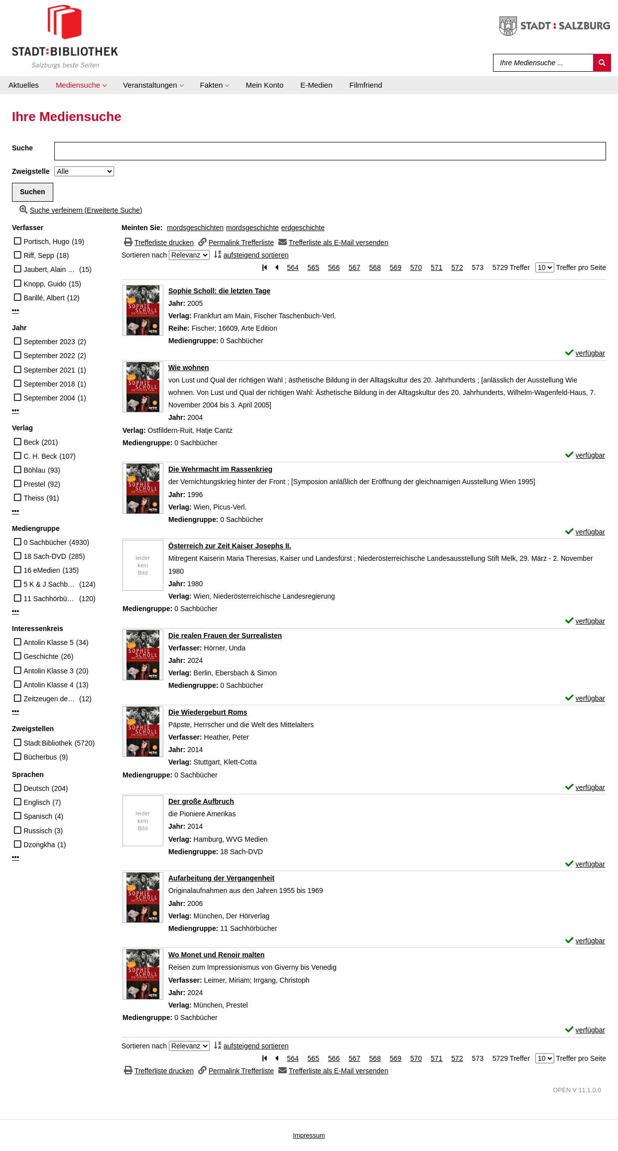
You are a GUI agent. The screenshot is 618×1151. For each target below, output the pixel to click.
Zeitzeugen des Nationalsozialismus (50, 699)
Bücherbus (40, 757)
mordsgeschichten (195, 228)
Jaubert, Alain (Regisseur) (50, 269)
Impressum (309, 1135)
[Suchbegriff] (541, 62)
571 (436, 267)
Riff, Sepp (38, 255)
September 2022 (49, 356)
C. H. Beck (40, 456)
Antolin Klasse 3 (48, 671)
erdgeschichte (303, 228)
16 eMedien (41, 570)
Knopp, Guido (44, 284)
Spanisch (37, 816)
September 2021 (49, 370)
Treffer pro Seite (581, 267)
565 (313, 267)
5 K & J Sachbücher (50, 584)
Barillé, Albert (43, 298)
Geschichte (40, 656)
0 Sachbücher (44, 542)
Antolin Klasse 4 (48, 685)
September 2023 (49, 342)
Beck (31, 442)
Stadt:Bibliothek (47, 743)
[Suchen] (602, 63)
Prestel (34, 484)
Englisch (36, 802)
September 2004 (49, 398)
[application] (81, 85)
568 (374, 267)
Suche (22, 148)
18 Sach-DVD (44, 556)
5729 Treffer (511, 267)
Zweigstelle (30, 171)
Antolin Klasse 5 (48, 642)
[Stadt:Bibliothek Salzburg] (65, 36)
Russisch (37, 831)
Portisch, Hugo (46, 242)
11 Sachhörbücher (50, 599)
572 (457, 267)
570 (416, 267)
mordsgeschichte (252, 228)
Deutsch (36, 788)
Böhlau (34, 470)
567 (354, 267)
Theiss (33, 498)
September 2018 (49, 384)
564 (292, 267)
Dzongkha (39, 845)
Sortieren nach (144, 255)
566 (334, 267)
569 (395, 267)
